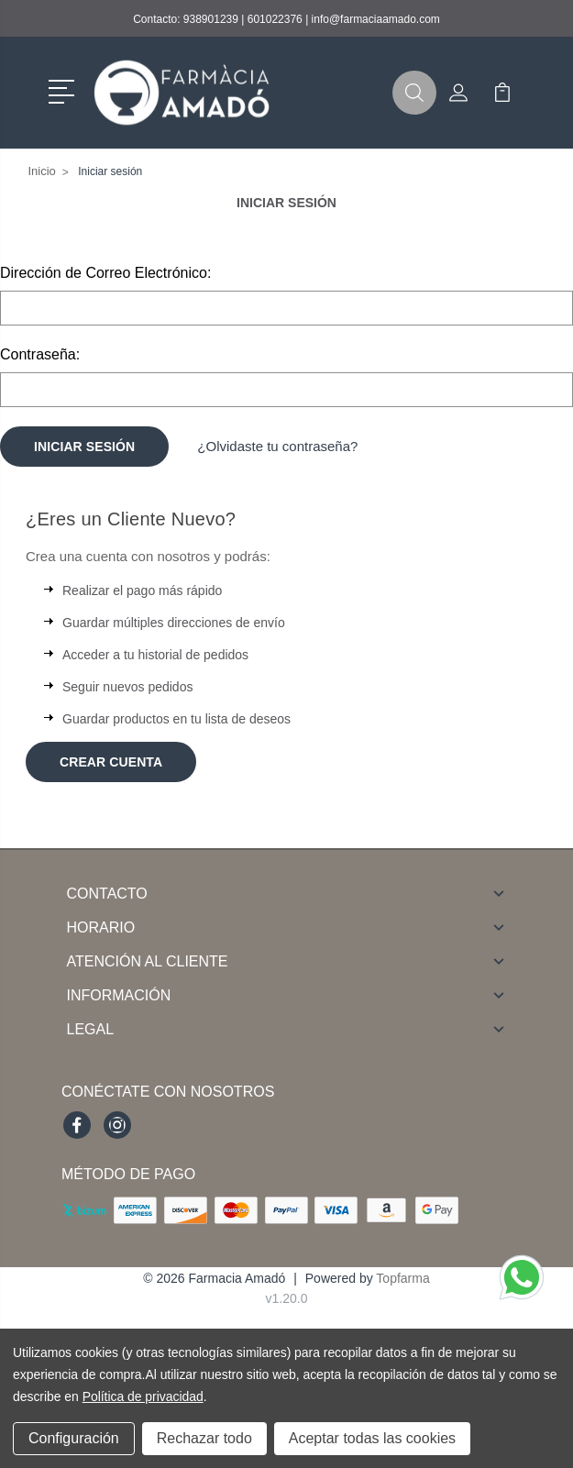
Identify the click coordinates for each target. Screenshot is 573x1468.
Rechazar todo (204, 1438)
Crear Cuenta (111, 762)
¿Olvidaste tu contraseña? (277, 446)
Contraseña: (40, 354)
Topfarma (402, 1278)
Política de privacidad (143, 1396)
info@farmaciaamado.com (376, 19)
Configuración (73, 1438)
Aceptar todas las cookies (372, 1438)
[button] (65, 90)
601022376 (275, 19)
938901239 (210, 19)
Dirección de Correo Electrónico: (105, 273)
